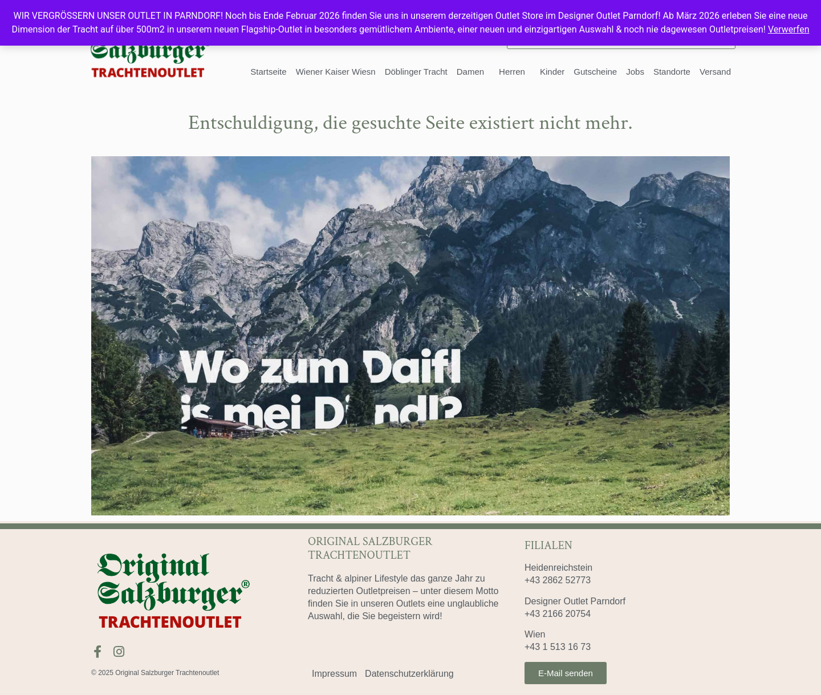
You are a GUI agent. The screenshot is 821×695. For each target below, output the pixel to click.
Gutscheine (595, 71)
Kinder (552, 71)
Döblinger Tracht (416, 71)
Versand (715, 71)
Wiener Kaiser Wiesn (336, 71)
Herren (515, 72)
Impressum (334, 673)
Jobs (635, 71)
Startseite (268, 71)
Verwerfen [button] (789, 29)
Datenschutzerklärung (409, 673)
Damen (473, 72)
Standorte (671, 71)
